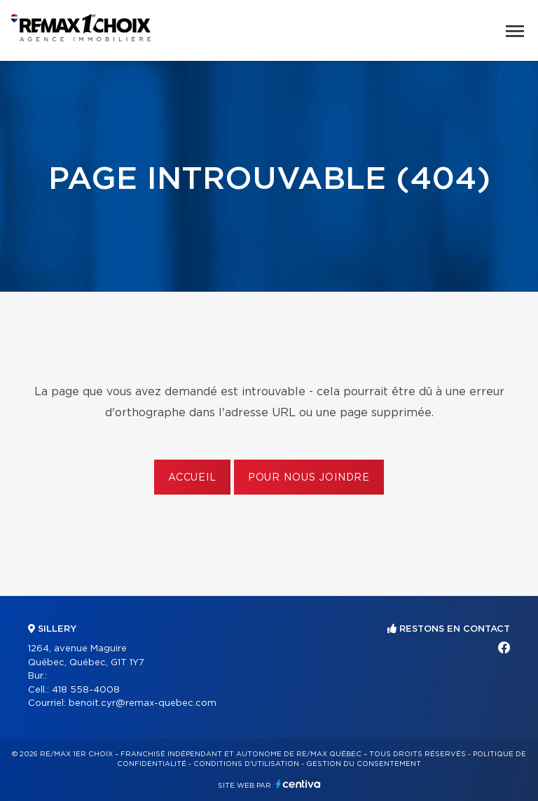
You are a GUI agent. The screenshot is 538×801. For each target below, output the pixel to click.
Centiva (298, 783)
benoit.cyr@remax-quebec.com (142, 703)
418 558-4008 (86, 690)
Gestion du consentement (363, 763)
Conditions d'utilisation (246, 763)
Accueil (192, 478)
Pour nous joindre (309, 478)
